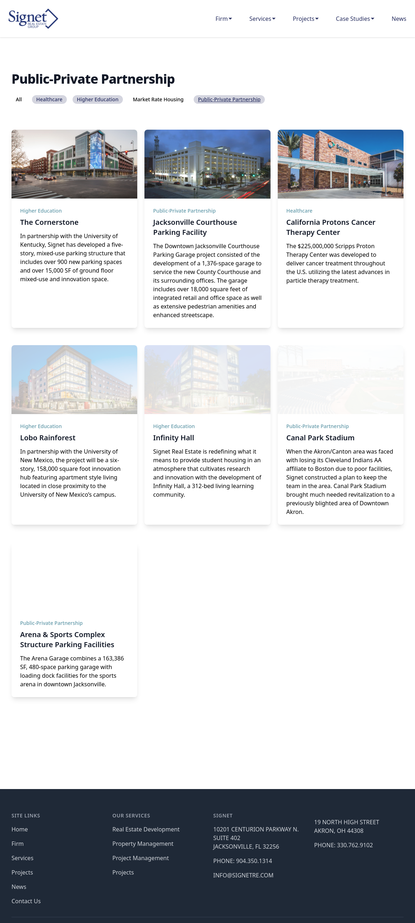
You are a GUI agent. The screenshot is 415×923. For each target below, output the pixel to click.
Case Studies (353, 19)
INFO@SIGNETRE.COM (243, 875)
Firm (222, 19)
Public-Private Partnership (184, 210)
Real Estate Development (146, 829)
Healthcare (299, 210)
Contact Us (26, 901)
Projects (303, 19)
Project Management (140, 858)
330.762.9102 (355, 845)
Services (260, 19)
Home (19, 829)
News (399, 19)
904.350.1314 (254, 861)
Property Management (143, 844)
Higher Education (41, 210)
